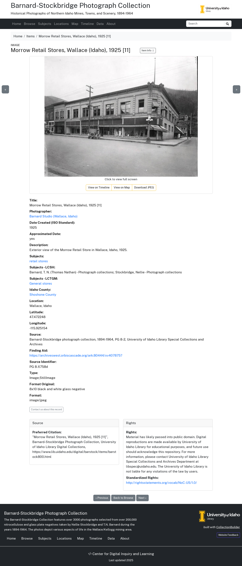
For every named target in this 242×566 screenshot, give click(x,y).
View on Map (122, 187)
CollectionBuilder (228, 527)
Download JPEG (144, 187)
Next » (142, 497)
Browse (29, 24)
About (110, 24)
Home (16, 24)
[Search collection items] (205, 23)
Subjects (44, 24)
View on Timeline (99, 187)
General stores (40, 283)
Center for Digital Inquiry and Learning (121, 554)
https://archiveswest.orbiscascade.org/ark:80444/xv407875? (75, 355)
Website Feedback (228, 535)
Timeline (87, 24)
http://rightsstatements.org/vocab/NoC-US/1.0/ (161, 482)
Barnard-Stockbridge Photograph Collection (80, 5)
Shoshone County (42, 294)
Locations (61, 24)
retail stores (38, 261)
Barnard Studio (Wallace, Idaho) (53, 216)
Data (100, 24)
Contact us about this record (46, 409)
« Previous (102, 497)
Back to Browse (123, 497)
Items (30, 36)
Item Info (148, 50)
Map (75, 24)
